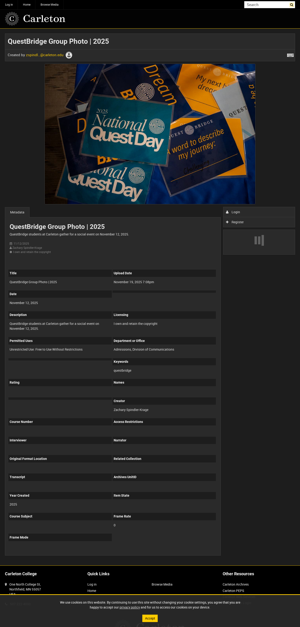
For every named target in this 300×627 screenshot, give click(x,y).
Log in (9, 4)
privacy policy (130, 607)
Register (235, 222)
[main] (150, 297)
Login (233, 212)
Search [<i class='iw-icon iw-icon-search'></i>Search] (292, 4)
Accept (150, 618)
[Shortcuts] (290, 54)
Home (26, 4)
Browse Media (50, 4)
